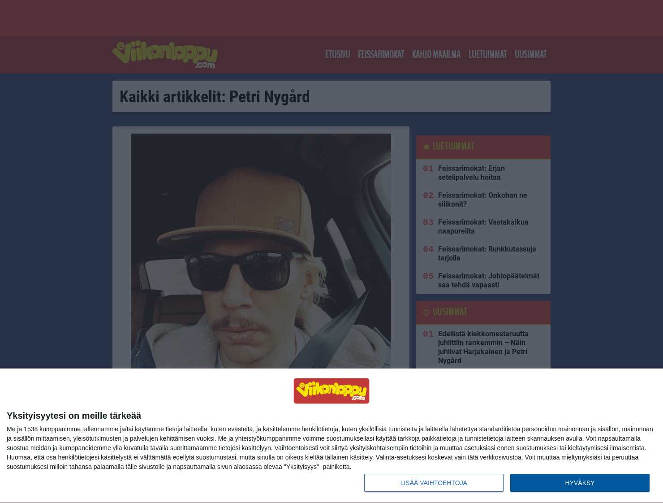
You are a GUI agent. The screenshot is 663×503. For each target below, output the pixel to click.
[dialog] (331, 436)
